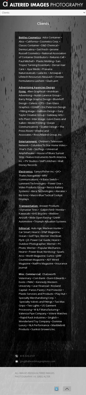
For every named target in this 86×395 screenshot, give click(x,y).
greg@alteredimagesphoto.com (37, 361)
